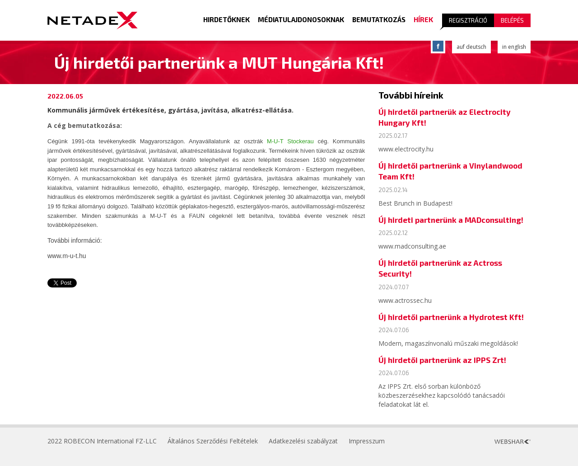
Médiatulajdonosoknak (301, 19)
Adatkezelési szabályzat (303, 441)
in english (514, 47)
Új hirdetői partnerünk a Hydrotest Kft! (451, 316)
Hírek (423, 19)
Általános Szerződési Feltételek (213, 441)
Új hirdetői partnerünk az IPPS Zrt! (442, 359)
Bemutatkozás (379, 19)
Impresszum (367, 441)
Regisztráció (468, 20)
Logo (92, 20)
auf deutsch (471, 47)
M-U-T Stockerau (290, 141)
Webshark (512, 441)
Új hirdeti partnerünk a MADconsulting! (450, 219)
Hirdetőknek (226, 19)
